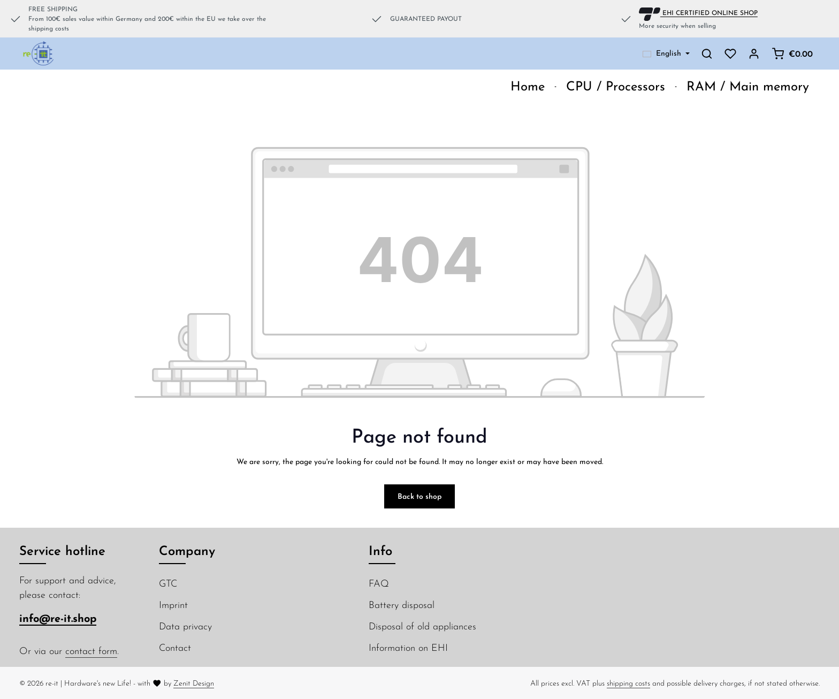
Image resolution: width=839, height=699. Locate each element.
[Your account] (754, 53)
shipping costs (628, 683)
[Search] (707, 53)
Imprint (173, 604)
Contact (175, 647)
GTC (168, 583)
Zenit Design (193, 683)
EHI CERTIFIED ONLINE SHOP (698, 13)
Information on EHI (408, 647)
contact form (91, 650)
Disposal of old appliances (422, 626)
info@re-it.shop (57, 618)
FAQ (379, 583)
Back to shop (419, 496)
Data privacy (185, 626)
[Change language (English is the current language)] (666, 53)
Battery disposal (401, 604)
